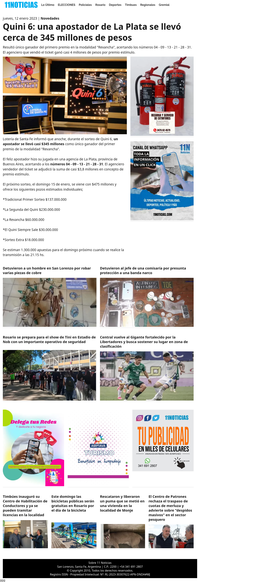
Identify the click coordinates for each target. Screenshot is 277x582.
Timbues (131, 5)
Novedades (50, 18)
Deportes (115, 5)
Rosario (100, 5)
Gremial (164, 5)
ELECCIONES (66, 5)
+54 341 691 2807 (131, 567)
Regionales (147, 5)
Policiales (85, 5)
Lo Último (47, 5)
